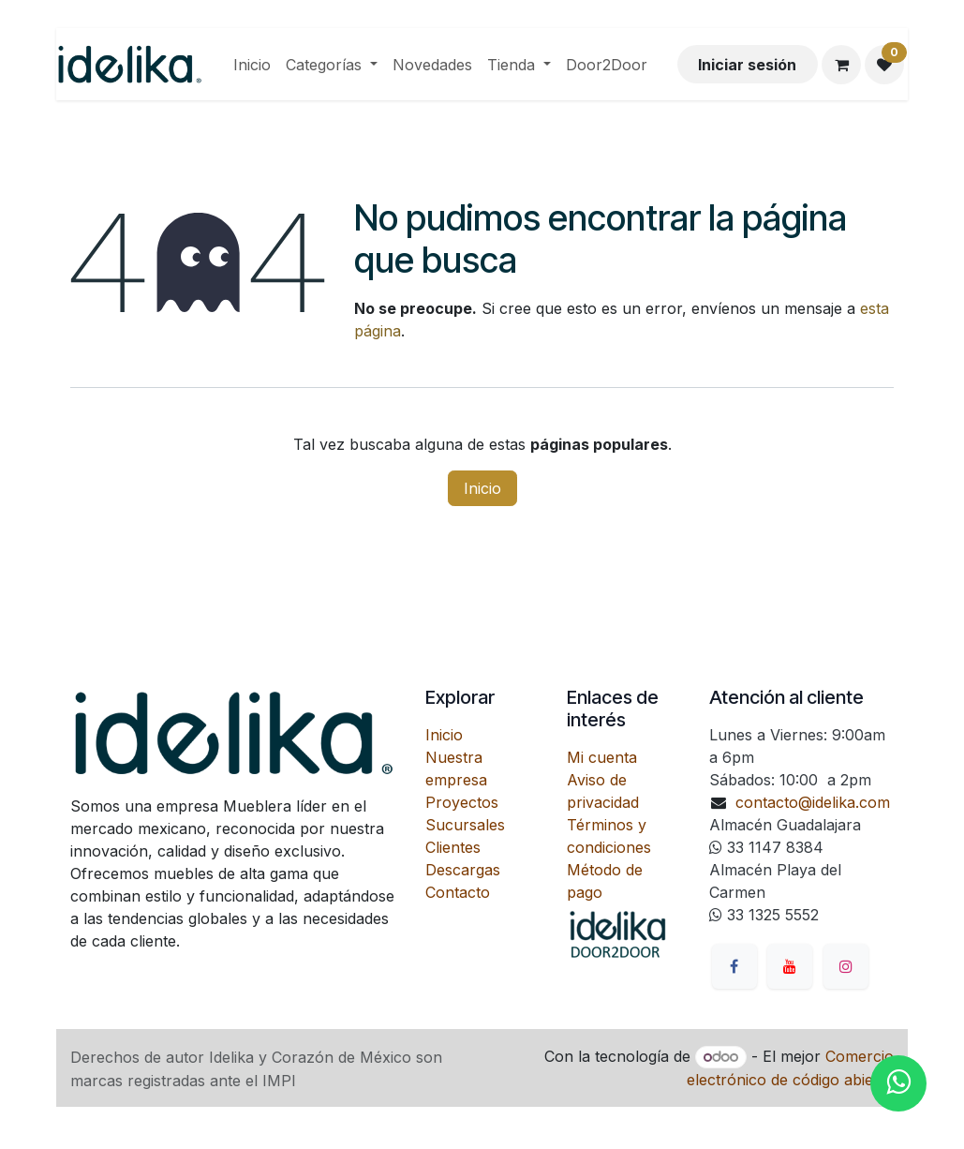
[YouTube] (789, 966)
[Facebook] (734, 966)
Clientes (453, 847)
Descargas (462, 869)
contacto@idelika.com (812, 802)
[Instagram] (845, 966)
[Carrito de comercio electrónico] (841, 64)
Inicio (482, 488)
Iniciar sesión (747, 64)
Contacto (457, 892)
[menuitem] (252, 64)
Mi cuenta (602, 757)
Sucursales (465, 824)
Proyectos (461, 802)
